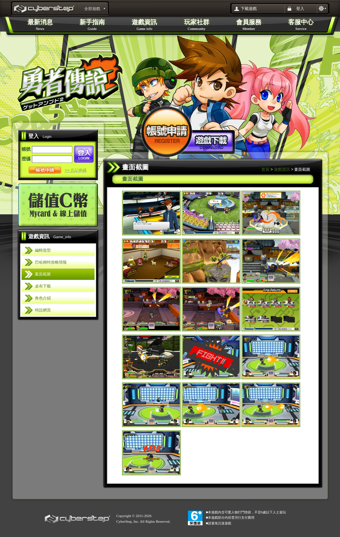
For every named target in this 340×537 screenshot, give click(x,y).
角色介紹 (43, 298)
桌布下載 (43, 286)
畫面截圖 (43, 274)
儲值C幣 (58, 205)
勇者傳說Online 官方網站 (70, 82)
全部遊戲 (92, 8)
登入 (300, 8)
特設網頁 (43, 310)
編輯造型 (43, 250)
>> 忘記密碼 (76, 170)
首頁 (265, 169)
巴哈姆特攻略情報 (51, 262)
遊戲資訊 (282, 169)
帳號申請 (45, 170)
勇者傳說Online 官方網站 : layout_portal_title (45, 9)
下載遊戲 (249, 8)
